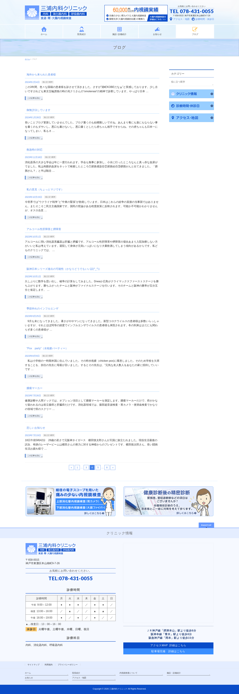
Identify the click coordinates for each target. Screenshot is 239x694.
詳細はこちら (176, 651)
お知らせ (29, 678)
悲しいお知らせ (36, 427)
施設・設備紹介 (174, 673)
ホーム (28, 673)
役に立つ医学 (48, 82)
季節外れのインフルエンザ (42, 308)
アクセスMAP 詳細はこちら (168, 645)
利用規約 (49, 665)
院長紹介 (76, 673)
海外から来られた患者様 (41, 74)
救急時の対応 (34, 149)
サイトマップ (34, 665)
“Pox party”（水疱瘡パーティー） (47, 348)
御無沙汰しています (38, 110)
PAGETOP (206, 525)
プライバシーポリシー (68, 665)
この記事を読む (33, 98)
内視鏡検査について (128, 673)
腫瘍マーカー (34, 388)
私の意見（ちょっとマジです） (45, 189)
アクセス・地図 (79, 678)
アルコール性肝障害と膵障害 (44, 229)
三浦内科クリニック (118, 689)
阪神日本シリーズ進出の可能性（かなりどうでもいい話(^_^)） (64, 268)
